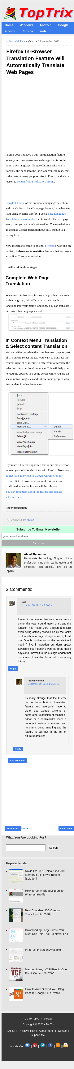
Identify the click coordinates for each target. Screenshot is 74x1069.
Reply (13, 668)
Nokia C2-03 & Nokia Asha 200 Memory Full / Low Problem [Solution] (45, 874)
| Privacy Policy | (27, 1030)
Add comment (17, 760)
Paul (23, 602)
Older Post (66, 828)
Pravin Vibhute (17, 41)
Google (63, 25)
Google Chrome (15, 202)
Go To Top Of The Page (38, 1018)
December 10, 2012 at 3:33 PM (43, 684)
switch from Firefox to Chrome (35, 181)
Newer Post (13, 828)
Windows (26, 25)
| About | (12, 1030)
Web (43, 31)
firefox (30, 519)
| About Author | (47, 1030)
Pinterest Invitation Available (43, 949)
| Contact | (63, 1030)
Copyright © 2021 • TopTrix (38, 1024)
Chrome (27, 31)
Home (9, 25)
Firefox (10, 31)
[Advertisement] (36, 115)
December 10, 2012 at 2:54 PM (36, 605)
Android (45, 25)
